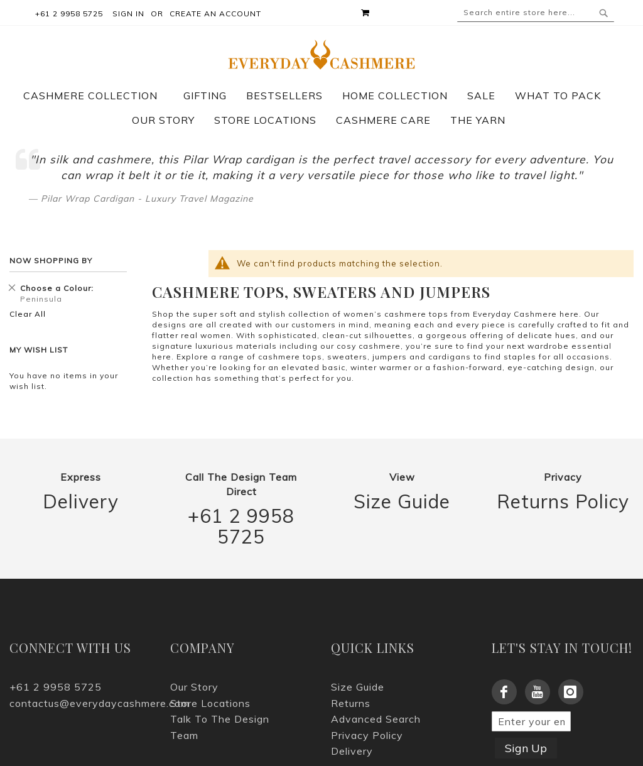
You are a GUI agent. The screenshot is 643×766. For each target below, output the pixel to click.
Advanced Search (376, 719)
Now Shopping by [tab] (50, 260)
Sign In (128, 13)
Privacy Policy (367, 735)
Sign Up (526, 748)
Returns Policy (563, 501)
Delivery (81, 501)
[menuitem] (96, 95)
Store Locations (210, 703)
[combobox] (535, 12)
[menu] (321, 108)
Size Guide (402, 501)
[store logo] (322, 54)
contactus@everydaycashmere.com (80, 703)
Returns (350, 703)
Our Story (194, 687)
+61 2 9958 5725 (241, 526)
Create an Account (215, 13)
